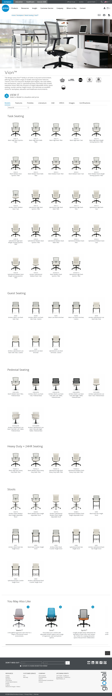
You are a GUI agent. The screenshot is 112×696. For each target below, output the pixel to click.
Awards (41, 679)
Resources (25, 8)
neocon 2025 (41, 2)
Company (60, 8)
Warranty (25, 677)
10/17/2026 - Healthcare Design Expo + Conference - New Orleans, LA (63, 677)
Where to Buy (71, 8)
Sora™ (51, 630)
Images (7, 683)
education (19, 2)
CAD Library (9, 680)
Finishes (8, 677)
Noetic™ (19, 630)
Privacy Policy (28, 694)
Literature (8, 679)
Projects (8, 685)
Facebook (101, 662)
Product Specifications (11, 682)
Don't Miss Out (13, 663)
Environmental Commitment (46, 680)
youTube (88, 662)
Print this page (104, 15)
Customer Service (47, 8)
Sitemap (36, 694)
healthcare (30, 2)
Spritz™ (84, 630)
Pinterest (105, 662)
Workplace (20, 15)
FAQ (24, 676)
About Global (42, 676)
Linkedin (92, 662)
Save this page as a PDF (109, 15)
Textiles (8, 676)
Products (14, 8)
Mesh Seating (29, 15)
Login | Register (104, 8)
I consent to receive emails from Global (33, 666)
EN (107, 2)
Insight (34, 8)
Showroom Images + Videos (13, 686)
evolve (81, 2)
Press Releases (42, 677)
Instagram (97, 662)
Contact (83, 8)
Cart (108, 9)
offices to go (71, 2)
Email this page (99, 15)
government (91, 2)
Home (14, 15)
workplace (7, 2)
